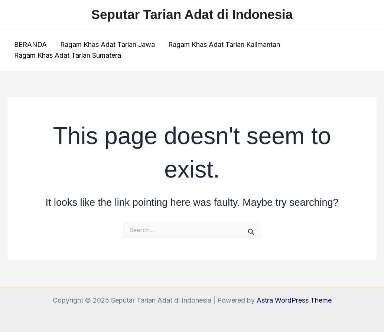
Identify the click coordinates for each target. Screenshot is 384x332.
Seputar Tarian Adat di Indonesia (192, 14)
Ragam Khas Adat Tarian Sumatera (67, 55)
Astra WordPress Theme (294, 300)
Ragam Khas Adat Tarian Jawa (107, 44)
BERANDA (30, 44)
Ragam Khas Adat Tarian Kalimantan (224, 44)
